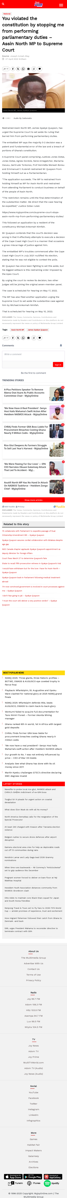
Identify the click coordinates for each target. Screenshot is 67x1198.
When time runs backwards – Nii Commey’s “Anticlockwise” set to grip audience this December (33, 867)
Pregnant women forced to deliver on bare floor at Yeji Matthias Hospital (31, 878)
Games (33, 1136)
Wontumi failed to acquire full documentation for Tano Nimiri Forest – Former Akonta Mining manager (32, 712)
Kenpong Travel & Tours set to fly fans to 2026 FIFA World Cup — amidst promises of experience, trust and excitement (33, 908)
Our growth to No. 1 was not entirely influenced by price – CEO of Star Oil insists (32, 753)
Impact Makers (33, 1147)
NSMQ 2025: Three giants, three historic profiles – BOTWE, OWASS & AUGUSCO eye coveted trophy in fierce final (32, 678)
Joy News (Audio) (33, 1071)
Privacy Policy (33, 977)
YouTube (33, 1089)
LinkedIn (33, 1112)
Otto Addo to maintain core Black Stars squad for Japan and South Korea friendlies (32, 898)
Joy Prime (33, 1054)
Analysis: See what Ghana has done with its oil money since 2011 (30, 762)
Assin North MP (17, 330)
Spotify (51, 1180)
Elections (33, 1164)
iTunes (33, 1180)
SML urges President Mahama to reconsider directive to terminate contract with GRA (31, 928)
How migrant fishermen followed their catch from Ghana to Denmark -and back (33, 918)
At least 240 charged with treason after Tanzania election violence (32, 827)
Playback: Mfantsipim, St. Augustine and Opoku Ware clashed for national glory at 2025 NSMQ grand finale (33, 690)
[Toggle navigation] (61, 5)
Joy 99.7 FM (33, 996)
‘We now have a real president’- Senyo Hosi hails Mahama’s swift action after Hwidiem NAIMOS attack (33, 744)
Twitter (33, 1100)
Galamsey (33, 1153)
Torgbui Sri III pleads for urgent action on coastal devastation (28, 799)
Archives (33, 1158)
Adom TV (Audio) (33, 1065)
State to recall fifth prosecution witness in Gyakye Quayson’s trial (31, 560)
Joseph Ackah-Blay (19, 56)
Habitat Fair (33, 1142)
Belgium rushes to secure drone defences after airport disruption (31, 837)
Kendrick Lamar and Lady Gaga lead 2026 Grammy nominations (29, 857)
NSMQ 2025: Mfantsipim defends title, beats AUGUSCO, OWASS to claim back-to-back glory (30, 701)
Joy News (33, 1042)
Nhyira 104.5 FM (33, 1024)
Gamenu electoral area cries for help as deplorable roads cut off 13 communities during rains (32, 847)
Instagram (33, 1106)
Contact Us (34, 966)
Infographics (33, 1117)
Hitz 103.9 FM (33, 1007)
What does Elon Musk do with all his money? (26, 808)
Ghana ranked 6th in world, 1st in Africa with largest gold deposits (33, 723)
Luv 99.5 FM (33, 1018)
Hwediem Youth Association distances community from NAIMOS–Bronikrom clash (31, 888)
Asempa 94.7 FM (33, 1013)
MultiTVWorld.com (33, 1059)
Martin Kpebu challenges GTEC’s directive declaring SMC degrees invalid (33, 771)
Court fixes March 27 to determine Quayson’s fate (24, 555)
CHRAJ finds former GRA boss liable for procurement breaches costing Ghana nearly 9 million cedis (30, 733)
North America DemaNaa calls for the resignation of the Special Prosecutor (31, 817)
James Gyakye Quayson (38, 330)
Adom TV (33, 1048)
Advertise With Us (33, 960)
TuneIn (15, 1180)
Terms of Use (33, 971)
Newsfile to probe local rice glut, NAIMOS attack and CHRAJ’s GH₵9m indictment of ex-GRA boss (30, 789)
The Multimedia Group (33, 954)
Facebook (33, 1095)
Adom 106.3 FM (33, 1001)
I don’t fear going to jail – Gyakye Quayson (21, 593)
